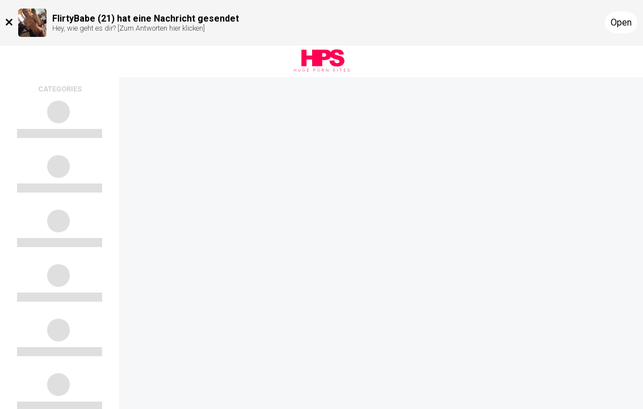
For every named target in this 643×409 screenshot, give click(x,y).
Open (621, 22)
